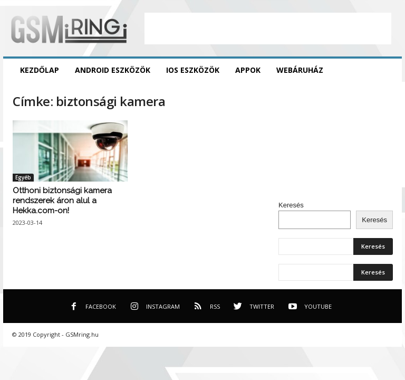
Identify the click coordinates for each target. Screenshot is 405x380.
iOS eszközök (192, 70)
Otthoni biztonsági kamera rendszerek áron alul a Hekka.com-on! (62, 200)
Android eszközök (112, 70)
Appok (248, 70)
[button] (386, 70)
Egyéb (23, 177)
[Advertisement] (267, 28)
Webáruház (299, 70)
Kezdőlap (39, 70)
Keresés (291, 205)
